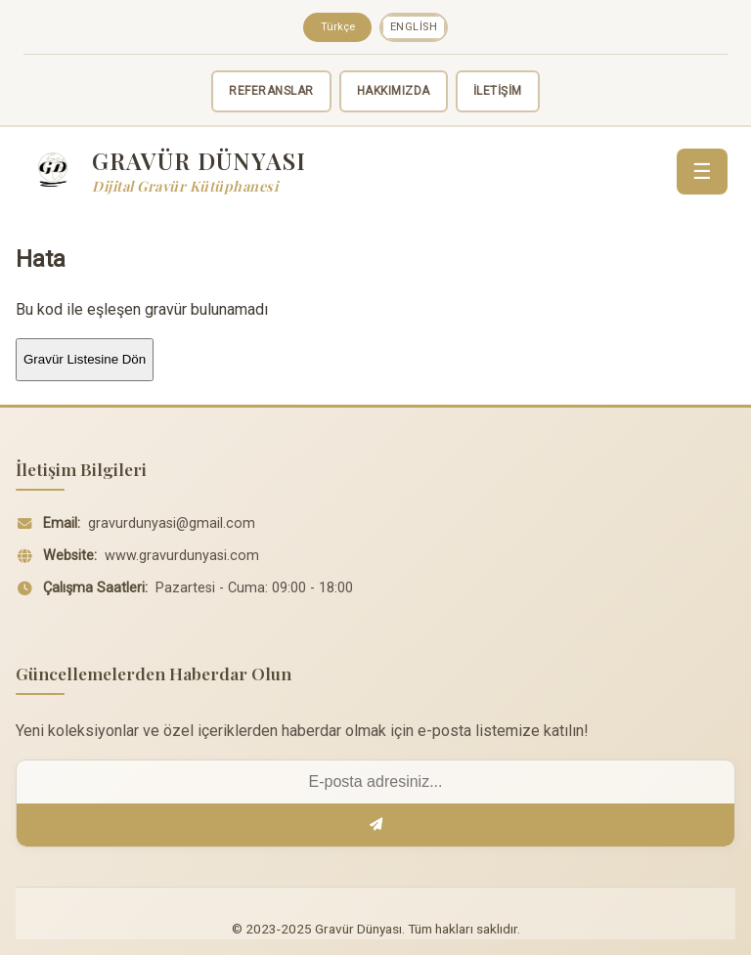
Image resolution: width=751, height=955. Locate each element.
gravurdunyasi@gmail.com (171, 523)
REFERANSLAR (271, 91)
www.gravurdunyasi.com (182, 555)
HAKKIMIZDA (393, 91)
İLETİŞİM (497, 91)
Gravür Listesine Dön (84, 359)
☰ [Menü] (702, 171)
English (414, 27)
